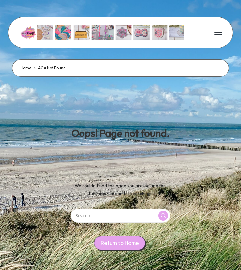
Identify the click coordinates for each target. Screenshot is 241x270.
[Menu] (217, 32)
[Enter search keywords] (120, 216)
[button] (163, 216)
